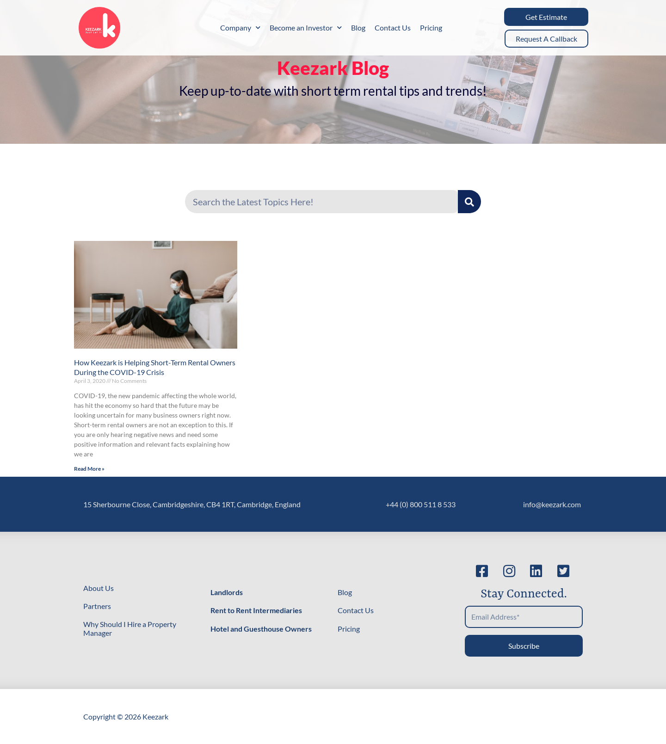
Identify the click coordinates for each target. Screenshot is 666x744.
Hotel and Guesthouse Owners (261, 628)
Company (240, 27)
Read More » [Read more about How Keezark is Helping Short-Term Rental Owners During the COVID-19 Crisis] (89, 468)
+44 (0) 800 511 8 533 (421, 504)
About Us (98, 588)
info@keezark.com (552, 504)
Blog (358, 27)
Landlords (226, 592)
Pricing (431, 27)
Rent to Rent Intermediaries (256, 610)
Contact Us (393, 27)
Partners (97, 606)
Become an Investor (306, 27)
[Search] (469, 201)
